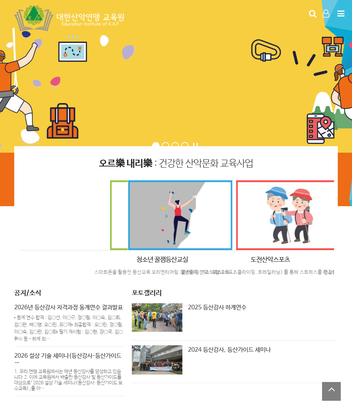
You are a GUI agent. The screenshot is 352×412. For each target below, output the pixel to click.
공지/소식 (27, 293)
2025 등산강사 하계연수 (217, 307)
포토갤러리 (147, 293)
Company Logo (70, 18)
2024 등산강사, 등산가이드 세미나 (229, 350)
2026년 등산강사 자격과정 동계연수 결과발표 (68, 307)
